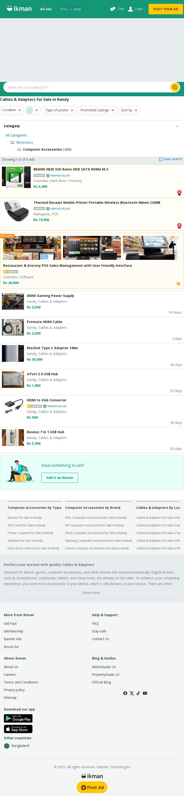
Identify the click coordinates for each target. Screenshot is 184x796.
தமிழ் (77, 9)
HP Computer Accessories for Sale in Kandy (94, 525)
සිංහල (64, 9)
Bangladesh (17, 746)
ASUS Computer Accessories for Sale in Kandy (96, 533)
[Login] (135, 9)
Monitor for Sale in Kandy (25, 518)
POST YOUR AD (165, 9)
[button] (170, 159)
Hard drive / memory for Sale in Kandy (33, 548)
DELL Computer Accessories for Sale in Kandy (95, 518)
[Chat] (116, 9)
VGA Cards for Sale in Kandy (27, 525)
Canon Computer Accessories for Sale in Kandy (97, 548)
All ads (46, 9)
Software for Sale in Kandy (25, 541)
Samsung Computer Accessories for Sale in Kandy (98, 541)
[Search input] (86, 87)
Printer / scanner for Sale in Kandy (30, 533)
